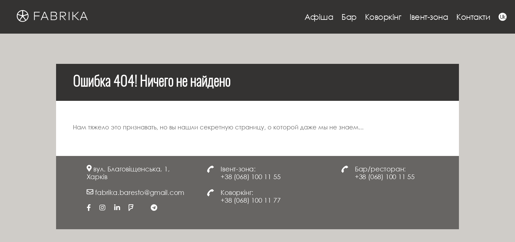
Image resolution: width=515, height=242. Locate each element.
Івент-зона (429, 17)
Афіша (319, 17)
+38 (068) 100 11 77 (250, 200)
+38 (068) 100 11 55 (250, 176)
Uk (503, 16)
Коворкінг (383, 17)
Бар (349, 17)
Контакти (473, 17)
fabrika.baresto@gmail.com (139, 192)
